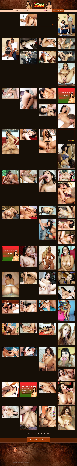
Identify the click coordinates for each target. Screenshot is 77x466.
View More (29, 453)
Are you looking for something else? (51, 449)
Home (13, 453)
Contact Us (31, 455)
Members (16, 453)
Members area (26, 10)
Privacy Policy (15, 456)
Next (48, 433)
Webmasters (28, 455)
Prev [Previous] (28, 433)
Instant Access (25, 453)
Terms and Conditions (16, 455)
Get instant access (58, 10)
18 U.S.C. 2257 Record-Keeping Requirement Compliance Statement (44, 455)
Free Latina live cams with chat (25, 449)
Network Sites (18, 10)
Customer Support (22, 455)
